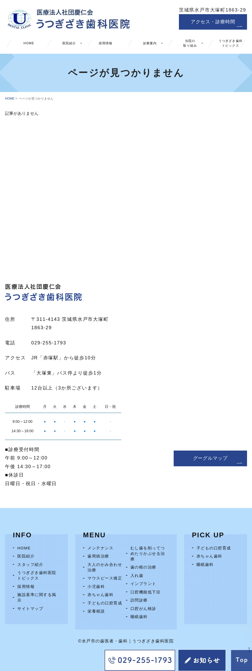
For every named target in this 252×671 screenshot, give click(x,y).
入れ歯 (137, 575)
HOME (29, 43)
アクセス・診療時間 (213, 21)
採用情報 (106, 43)
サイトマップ (30, 608)
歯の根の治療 (143, 567)
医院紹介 (69, 43)
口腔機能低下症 (145, 592)
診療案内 (150, 43)
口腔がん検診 (143, 608)
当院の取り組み (190, 43)
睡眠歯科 (139, 616)
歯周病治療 (98, 556)
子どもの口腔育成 (104, 603)
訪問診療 (139, 600)
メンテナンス (100, 548)
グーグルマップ (210, 458)
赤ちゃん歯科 (100, 594)
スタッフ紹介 (30, 564)
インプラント (143, 583)
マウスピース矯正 (104, 578)
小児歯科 (96, 586)
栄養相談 (96, 611)
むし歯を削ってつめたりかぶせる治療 (147, 553)
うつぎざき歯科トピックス (230, 43)
